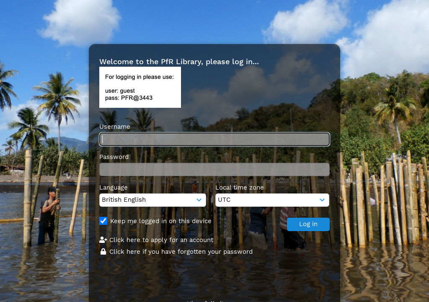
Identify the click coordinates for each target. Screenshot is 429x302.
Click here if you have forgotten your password (176, 251)
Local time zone (239, 187)
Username (114, 126)
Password (114, 157)
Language (113, 187)
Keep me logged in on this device (161, 221)
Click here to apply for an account (156, 240)
